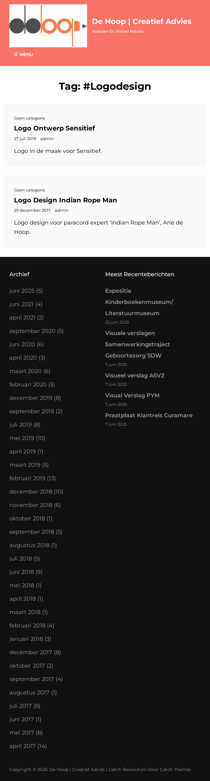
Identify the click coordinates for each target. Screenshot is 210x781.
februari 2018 (27, 625)
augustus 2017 (29, 692)
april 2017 (22, 746)
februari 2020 (28, 384)
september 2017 (31, 679)
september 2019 (31, 411)
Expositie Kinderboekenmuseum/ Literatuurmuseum (139, 302)
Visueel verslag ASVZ (135, 375)
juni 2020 (22, 344)
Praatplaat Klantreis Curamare (149, 415)
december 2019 (30, 398)
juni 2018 (21, 572)
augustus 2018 (29, 545)
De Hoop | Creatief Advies (142, 21)
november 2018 (30, 505)
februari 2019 (27, 478)
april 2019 (22, 451)
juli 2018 (20, 558)
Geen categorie (29, 118)
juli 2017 (20, 706)
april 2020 (23, 357)
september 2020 (32, 331)
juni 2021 (21, 304)
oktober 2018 (27, 518)
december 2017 (30, 652)
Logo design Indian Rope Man (65, 200)
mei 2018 (21, 585)
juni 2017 (21, 719)
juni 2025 (22, 290)
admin (47, 138)
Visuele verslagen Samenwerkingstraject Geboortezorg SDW (137, 344)
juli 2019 (20, 424)
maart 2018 (24, 612)
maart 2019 (24, 465)
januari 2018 (26, 639)
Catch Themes (175, 769)
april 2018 (22, 598)
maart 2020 (25, 371)
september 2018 (31, 531)
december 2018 (30, 491)
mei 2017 (21, 732)
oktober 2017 (27, 665)
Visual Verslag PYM (132, 395)
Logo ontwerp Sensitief (54, 128)
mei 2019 (21, 438)
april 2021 (22, 317)
